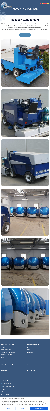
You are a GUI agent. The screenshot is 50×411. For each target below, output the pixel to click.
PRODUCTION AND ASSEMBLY (8, 352)
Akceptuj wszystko (39, 408)
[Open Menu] (47, 8)
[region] (25, 404)
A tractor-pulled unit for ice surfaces (12, 368)
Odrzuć (22, 408)
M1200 (28, 349)
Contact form (5, 394)
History (3, 347)
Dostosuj (9, 408)
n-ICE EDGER (4, 370)
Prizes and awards (6, 349)
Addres (3, 389)
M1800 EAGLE (30, 352)
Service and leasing (6, 354)
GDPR (2, 357)
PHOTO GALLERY (31, 370)
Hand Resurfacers (6, 373)
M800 (28, 347)
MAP (2, 391)
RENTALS (29, 368)
